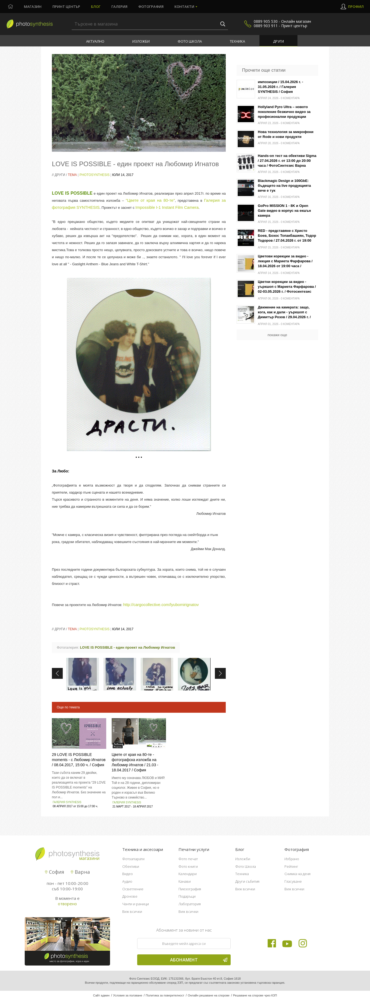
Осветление (132, 889)
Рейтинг (291, 866)
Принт (66, 6)
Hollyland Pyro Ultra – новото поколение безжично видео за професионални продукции (284, 112)
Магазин (33, 6)
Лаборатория (189, 903)
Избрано (291, 858)
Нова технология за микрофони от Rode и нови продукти (285, 134)
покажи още (277, 335)
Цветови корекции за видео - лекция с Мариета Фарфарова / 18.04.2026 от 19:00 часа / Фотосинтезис (285, 261)
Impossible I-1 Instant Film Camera (167, 207)
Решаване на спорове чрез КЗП (255, 995)
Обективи (130, 866)
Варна (80, 872)
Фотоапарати (133, 858)
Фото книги (188, 866)
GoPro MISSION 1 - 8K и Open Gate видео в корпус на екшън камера (284, 210)
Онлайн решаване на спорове (209, 995)
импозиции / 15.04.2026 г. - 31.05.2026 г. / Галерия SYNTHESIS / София (280, 87)
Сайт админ (101, 995)
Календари (187, 873)
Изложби (141, 41)
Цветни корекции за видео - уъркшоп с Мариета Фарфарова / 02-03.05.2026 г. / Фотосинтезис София (287, 287)
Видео (127, 873)
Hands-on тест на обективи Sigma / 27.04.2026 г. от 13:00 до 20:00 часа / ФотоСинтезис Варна (287, 161)
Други (278, 41)
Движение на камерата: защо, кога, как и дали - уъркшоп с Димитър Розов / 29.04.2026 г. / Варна (284, 312)
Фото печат (188, 858)
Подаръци (187, 896)
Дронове (129, 896)
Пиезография (189, 889)
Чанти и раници (135, 903)
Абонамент (198, 960)
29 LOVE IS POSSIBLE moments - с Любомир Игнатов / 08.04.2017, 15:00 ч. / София (78, 759)
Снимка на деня (297, 873)
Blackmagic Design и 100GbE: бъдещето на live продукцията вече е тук (284, 186)
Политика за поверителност (165, 995)
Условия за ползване (127, 995)
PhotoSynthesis (94, 175)
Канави (184, 881)
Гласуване (293, 881)
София (54, 872)
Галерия (119, 6)
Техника (237, 41)
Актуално (95, 41)
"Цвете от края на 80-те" (150, 200)
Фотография (151, 6)
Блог (96, 6)
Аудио (127, 881)
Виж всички (132, 911)
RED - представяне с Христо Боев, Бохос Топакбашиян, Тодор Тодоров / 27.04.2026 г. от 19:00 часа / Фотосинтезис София (287, 236)
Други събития (247, 881)
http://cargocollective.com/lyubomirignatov (161, 604)
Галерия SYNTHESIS (67, 802)
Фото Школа (190, 41)
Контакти (184, 6)
